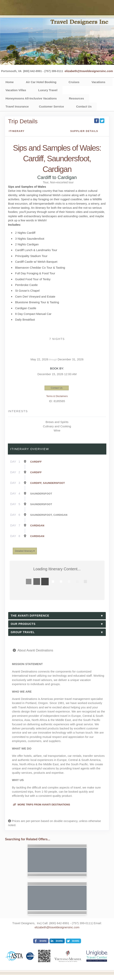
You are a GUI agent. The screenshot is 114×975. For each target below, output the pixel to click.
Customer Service (51, 106)
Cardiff (36, 461)
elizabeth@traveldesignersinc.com (89, 71)
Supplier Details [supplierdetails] (84, 131)
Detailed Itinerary (25, 551)
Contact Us (84, 106)
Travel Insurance (17, 106)
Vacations (98, 82)
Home (9, 82)
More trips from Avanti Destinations (41, 804)
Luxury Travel (47, 90)
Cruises (74, 82)
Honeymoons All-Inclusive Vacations (31, 98)
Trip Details (23, 121)
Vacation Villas (15, 90)
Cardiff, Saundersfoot (47, 482)
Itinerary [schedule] (17, 131)
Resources (76, 98)
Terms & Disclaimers (57, 396)
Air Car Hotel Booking (41, 82)
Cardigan (37, 525)
